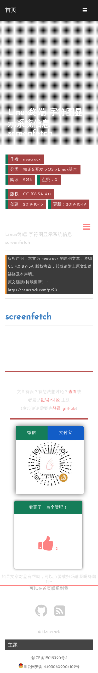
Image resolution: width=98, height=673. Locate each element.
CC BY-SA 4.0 (37, 194)
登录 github (64, 409)
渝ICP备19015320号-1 (49, 658)
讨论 (55, 400)
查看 (72, 392)
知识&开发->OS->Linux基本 (50, 170)
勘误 (45, 400)
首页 (47, 589)
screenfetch (28, 317)
